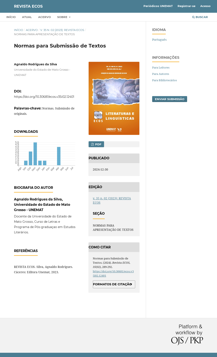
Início (11, 17)
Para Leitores (161, 67)
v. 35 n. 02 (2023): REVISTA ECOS (62, 30)
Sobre (62, 17)
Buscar (200, 17)
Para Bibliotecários (164, 80)
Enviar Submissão (169, 99)
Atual (27, 17)
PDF (97, 144)
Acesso (205, 6)
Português (159, 40)
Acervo (44, 17)
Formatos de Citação (112, 284)
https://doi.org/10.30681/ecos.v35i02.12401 (44, 97)
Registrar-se (186, 6)
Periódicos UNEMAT (158, 6)
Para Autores (160, 74)
